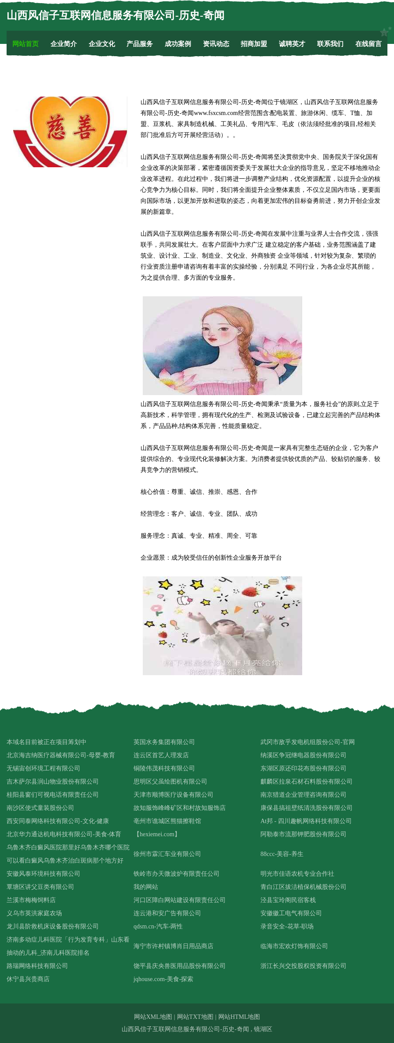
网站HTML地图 (239, 1017)
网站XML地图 (153, 1017)
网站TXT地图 (195, 1017)
